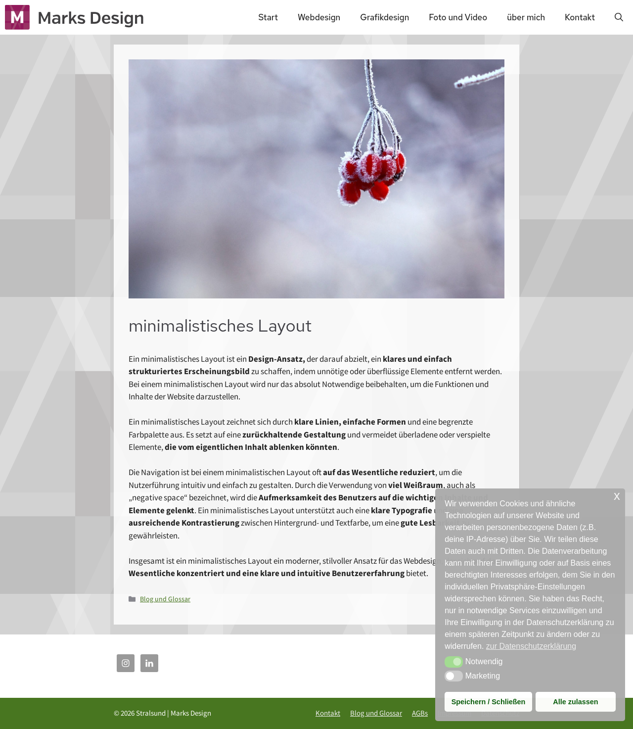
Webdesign (319, 17)
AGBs (420, 713)
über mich (526, 17)
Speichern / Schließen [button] (489, 702)
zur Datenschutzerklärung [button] (531, 646)
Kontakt (580, 17)
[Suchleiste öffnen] (619, 17)
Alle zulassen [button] (575, 702)
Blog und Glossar (165, 598)
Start (268, 17)
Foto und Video (458, 17)
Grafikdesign (384, 17)
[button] (454, 661)
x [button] (617, 495)
